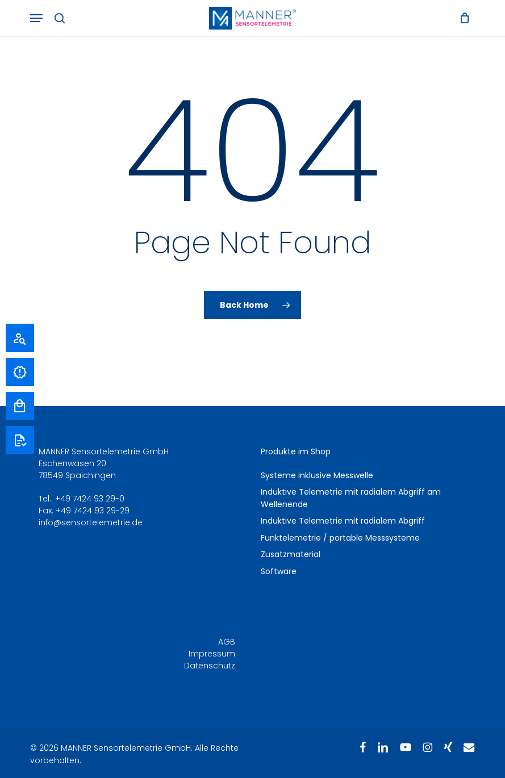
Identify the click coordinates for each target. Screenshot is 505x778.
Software (279, 571)
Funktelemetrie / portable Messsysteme (340, 537)
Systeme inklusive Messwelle (317, 475)
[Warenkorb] (462, 18)
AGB (226, 641)
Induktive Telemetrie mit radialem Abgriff (343, 520)
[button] (36, 18)
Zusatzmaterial (290, 554)
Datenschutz (209, 665)
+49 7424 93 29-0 (89, 498)
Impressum (212, 653)
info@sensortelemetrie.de (91, 522)
